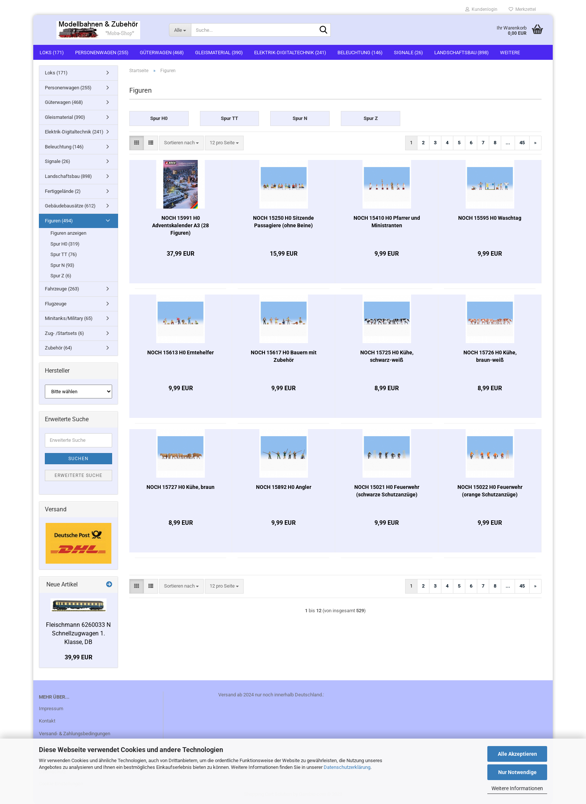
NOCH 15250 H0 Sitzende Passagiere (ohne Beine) (283, 221)
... (508, 142)
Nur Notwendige (517, 772)
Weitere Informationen (517, 788)
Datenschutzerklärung (347, 767)
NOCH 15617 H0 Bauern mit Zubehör (284, 356)
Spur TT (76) (63, 254)
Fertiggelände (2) (63, 191)
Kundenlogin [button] (481, 9)
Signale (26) (408, 52)
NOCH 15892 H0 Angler (283, 487)
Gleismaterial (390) (219, 52)
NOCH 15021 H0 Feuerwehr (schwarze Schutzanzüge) (386, 491)
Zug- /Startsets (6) (64, 333)
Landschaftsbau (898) (461, 52)
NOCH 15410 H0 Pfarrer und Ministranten (387, 221)
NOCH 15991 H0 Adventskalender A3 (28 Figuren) (180, 225)
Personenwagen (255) (102, 52)
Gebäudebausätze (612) (70, 206)
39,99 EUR (78, 657)
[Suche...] (180, 30)
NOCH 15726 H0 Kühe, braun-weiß (489, 356)
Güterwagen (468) (162, 52)
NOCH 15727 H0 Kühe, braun (180, 487)
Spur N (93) (62, 265)
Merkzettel (522, 9)
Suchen (78, 458)
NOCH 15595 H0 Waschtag (489, 218)
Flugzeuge (56, 303)
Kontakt (47, 721)
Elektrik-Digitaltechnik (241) (290, 52)
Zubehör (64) (58, 348)
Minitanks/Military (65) (69, 318)
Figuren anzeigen (68, 233)
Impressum (51, 708)
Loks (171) (52, 52)
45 (522, 142)
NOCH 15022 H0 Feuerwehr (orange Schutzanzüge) (489, 491)
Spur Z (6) (60, 275)
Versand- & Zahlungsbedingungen (74, 733)
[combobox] (181, 143)
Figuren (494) (59, 221)
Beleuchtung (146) (360, 52)
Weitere (510, 52)
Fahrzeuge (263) (62, 289)
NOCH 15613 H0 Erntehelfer (180, 352)
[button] (136, 143)
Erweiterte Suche (78, 475)
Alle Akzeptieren (517, 754)
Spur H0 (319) (65, 244)
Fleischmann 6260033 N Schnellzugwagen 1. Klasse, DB (78, 633)
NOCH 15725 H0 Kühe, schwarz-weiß (386, 356)
